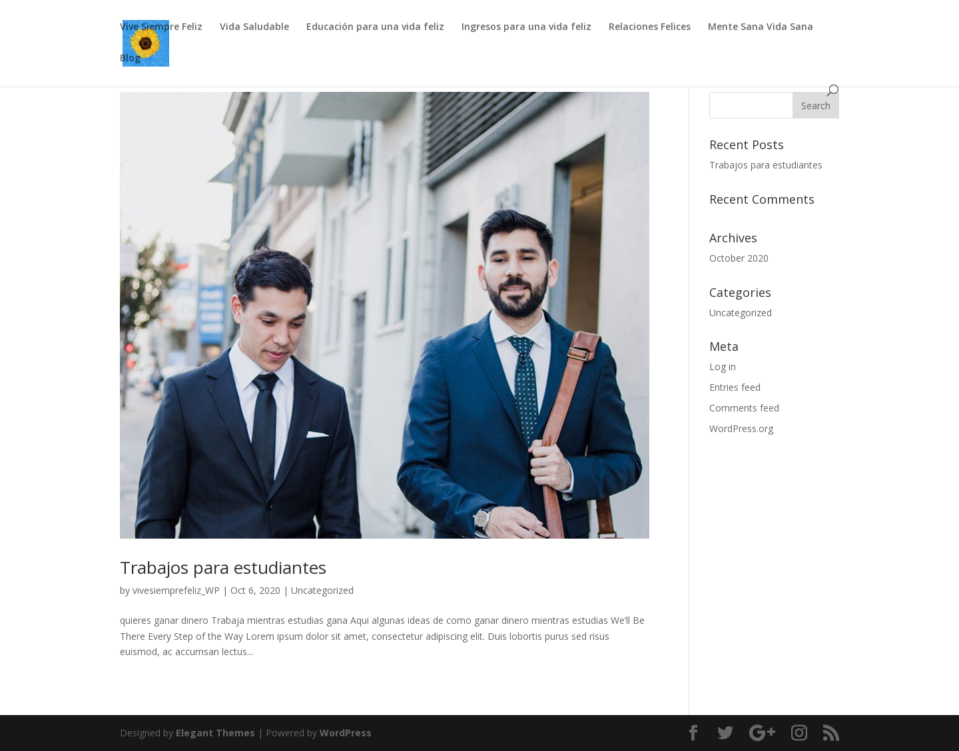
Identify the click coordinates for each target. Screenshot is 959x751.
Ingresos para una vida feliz (526, 27)
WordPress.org (741, 428)
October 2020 (739, 258)
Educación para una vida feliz (375, 27)
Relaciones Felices (650, 27)
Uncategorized (322, 590)
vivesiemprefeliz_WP (176, 590)
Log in (722, 366)
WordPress (346, 732)
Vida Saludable (254, 27)
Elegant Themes (215, 732)
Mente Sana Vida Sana (760, 27)
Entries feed (735, 387)
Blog (130, 58)
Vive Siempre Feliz (161, 27)
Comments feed (744, 407)
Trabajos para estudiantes (223, 567)
